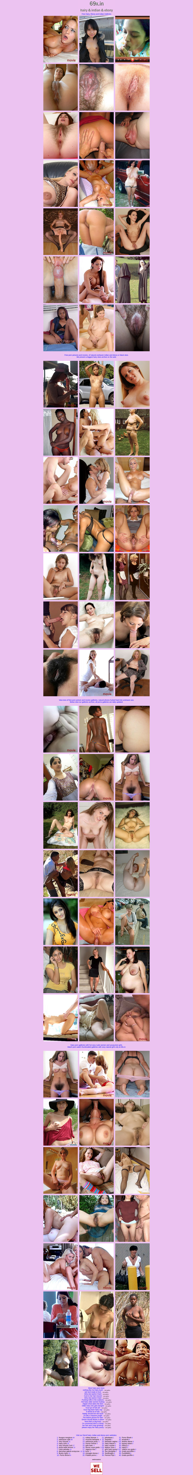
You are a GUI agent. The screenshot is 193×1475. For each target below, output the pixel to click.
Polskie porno (91, 1455)
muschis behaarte (93, 1440)
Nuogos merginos (65, 1438)
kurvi (88, 1451)
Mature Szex (110, 1447)
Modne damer (127, 1441)
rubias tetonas (91, 1438)
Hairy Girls (63, 1443)
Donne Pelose (91, 1443)
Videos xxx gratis (128, 1449)
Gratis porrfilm (127, 1455)
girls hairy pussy (111, 1449)
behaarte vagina (111, 1441)
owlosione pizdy (92, 1441)
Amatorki (125, 1440)
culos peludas (64, 1449)
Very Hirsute (63, 1441)
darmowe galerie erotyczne (69, 1451)
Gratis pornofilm (128, 1451)
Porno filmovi (65, 1455)
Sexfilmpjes (109, 1453)
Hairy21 (125, 1445)
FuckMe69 (126, 1453)
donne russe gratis (93, 1447)
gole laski (89, 1445)
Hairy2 (124, 1447)
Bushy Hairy (63, 1453)
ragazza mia (90, 1449)
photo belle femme (66, 1447)
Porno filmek (126, 1438)
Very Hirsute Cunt (65, 1445)
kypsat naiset (127, 1443)
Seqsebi (108, 1440)
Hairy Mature (110, 1443)
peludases (109, 1438)
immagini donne (92, 1453)
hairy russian (110, 1445)
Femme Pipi (109, 1455)
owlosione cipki (64, 1440)
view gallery (107, 1390)
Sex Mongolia (110, 1451)
